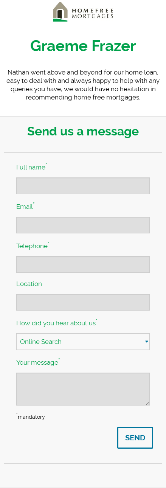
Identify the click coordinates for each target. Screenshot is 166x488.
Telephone (32, 245)
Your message (38, 361)
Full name (31, 166)
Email (25, 205)
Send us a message (83, 131)
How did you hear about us (56, 322)
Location (29, 284)
